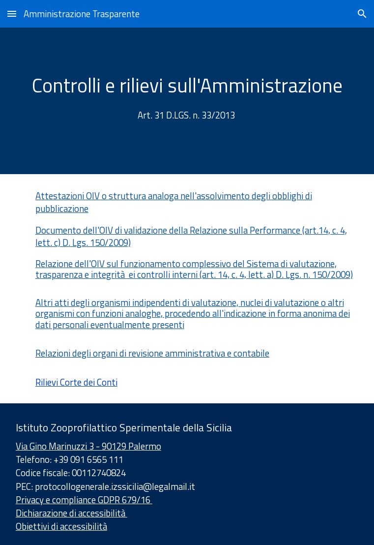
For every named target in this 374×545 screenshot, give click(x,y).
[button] (12, 13)
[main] (187, 101)
